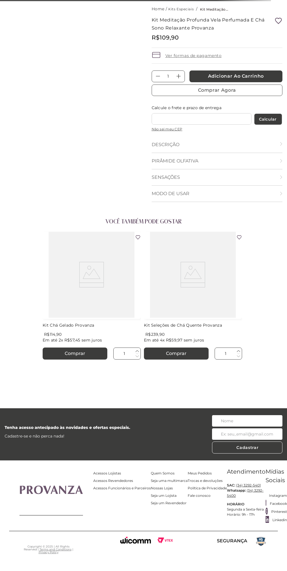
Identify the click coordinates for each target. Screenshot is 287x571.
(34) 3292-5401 (248, 485)
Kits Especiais (181, 9)
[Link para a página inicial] (159, 9)
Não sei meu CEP (167, 129)
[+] (179, 76)
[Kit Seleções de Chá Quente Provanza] (193, 296)
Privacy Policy (48, 552)
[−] (158, 76)
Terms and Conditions (55, 549)
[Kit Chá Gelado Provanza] (92, 296)
